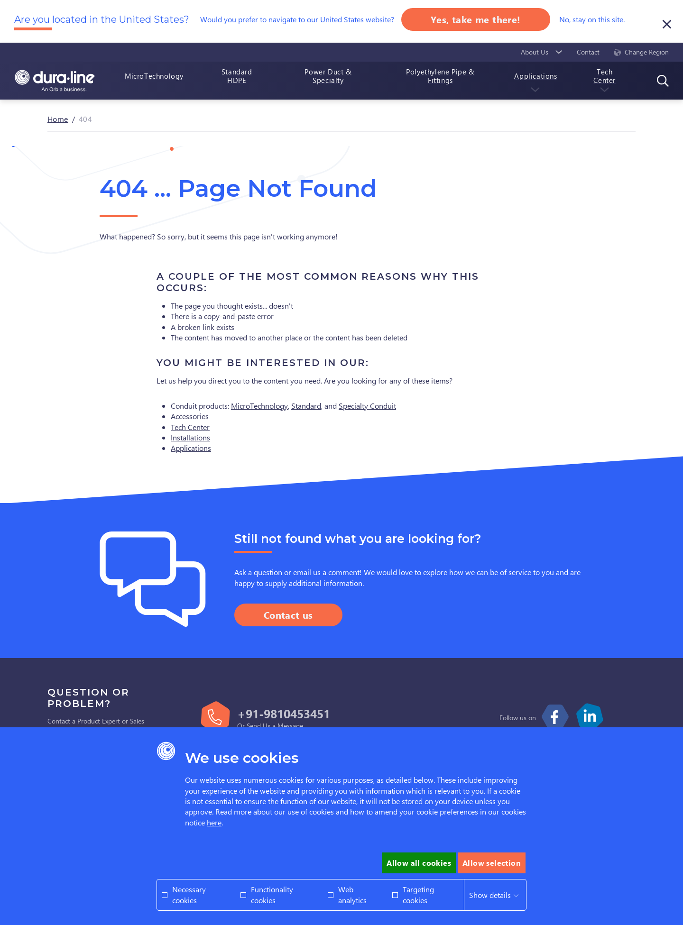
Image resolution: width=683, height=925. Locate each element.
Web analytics (352, 894)
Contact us (288, 614)
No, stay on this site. (592, 19)
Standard (306, 406)
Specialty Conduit (367, 406)
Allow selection (491, 863)
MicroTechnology (259, 406)
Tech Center (190, 427)
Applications (191, 448)
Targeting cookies (418, 894)
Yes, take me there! (476, 19)
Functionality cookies (272, 894)
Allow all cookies (419, 863)
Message (290, 725)
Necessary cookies (189, 894)
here (214, 822)
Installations (190, 437)
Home (57, 119)
